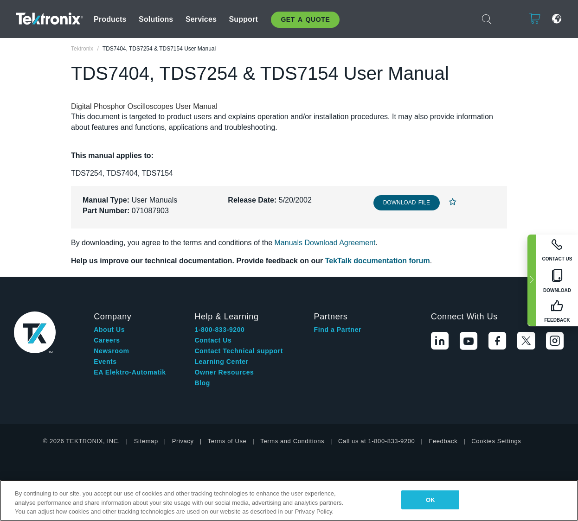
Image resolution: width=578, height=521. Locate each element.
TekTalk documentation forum (377, 261)
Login (506, 18)
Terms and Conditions (292, 441)
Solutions (156, 19)
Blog (202, 383)
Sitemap (146, 441)
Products (110, 19)
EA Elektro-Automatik (130, 372)
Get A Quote (305, 19)
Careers (107, 340)
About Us (109, 329)
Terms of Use (227, 441)
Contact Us (212, 340)
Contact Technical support (238, 351)
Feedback (443, 441)
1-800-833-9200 (219, 329)
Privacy (183, 441)
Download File (406, 202)
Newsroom (111, 351)
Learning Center (221, 361)
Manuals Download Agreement (325, 243)
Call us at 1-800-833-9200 (376, 441)
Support (243, 19)
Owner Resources (224, 372)
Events (105, 361)
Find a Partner (338, 329)
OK (430, 499)
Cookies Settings (496, 441)
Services (201, 19)
